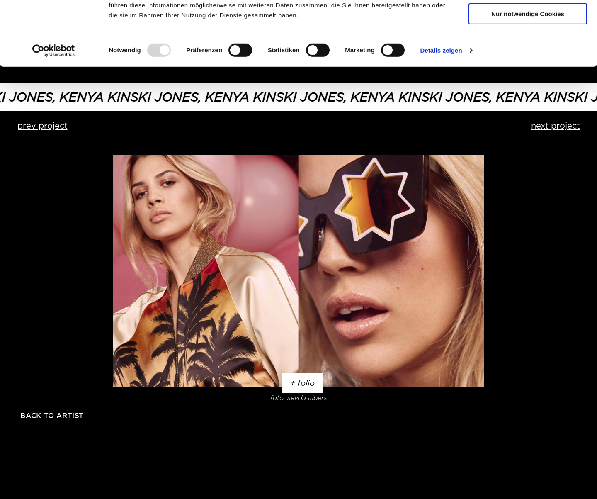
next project (555, 126)
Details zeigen (441, 105)
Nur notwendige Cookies (527, 69)
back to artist (51, 416)
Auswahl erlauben (527, 45)
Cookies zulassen (528, 20)
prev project (42, 126)
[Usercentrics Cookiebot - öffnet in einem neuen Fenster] (53, 106)
